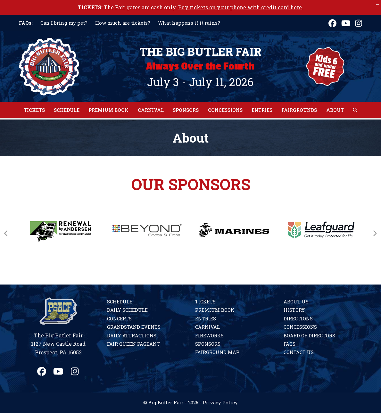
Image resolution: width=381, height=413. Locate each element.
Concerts (119, 319)
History (294, 310)
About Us (296, 302)
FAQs (289, 344)
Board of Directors (309, 336)
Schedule (119, 302)
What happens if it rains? (189, 23)
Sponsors (207, 344)
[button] (355, 110)
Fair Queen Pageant (133, 344)
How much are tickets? (122, 23)
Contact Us (299, 352)
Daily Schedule (127, 310)
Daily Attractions (131, 336)
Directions (298, 319)
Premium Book (214, 310)
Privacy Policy (220, 403)
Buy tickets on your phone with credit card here (240, 7)
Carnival (207, 327)
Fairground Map (217, 352)
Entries (205, 319)
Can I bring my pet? (63, 23)
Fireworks (209, 336)
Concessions (300, 327)
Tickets (205, 302)
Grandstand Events (134, 327)
